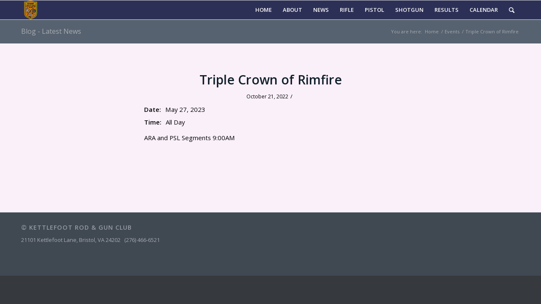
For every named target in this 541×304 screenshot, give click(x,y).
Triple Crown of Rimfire (270, 79)
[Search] (511, 9)
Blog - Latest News (51, 31)
